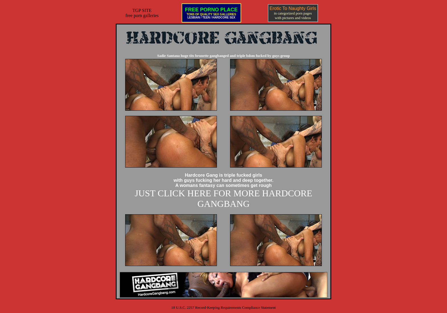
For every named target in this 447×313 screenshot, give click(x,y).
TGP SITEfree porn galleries (142, 13)
